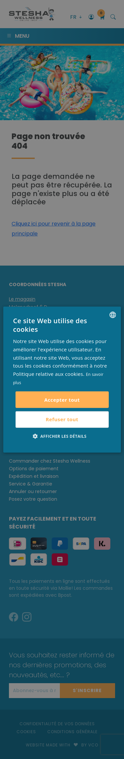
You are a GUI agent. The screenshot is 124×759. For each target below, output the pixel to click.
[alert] (62, 379)
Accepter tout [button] (62, 399)
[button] (62, 435)
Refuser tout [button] (62, 419)
